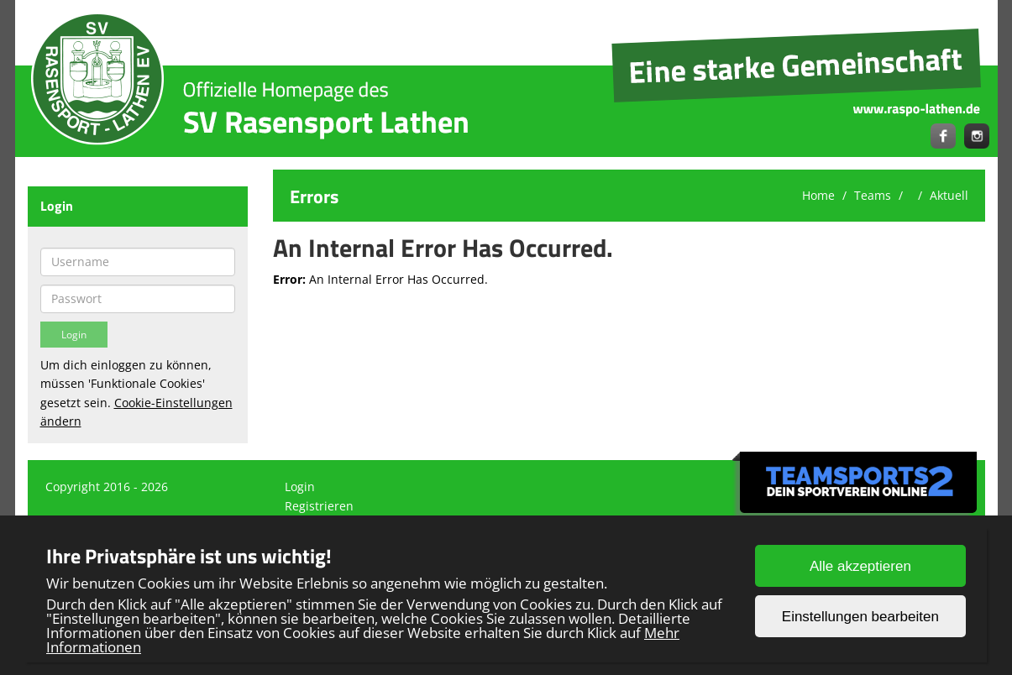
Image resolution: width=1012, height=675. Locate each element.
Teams (872, 195)
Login (300, 486)
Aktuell (949, 195)
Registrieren (319, 506)
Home (818, 195)
